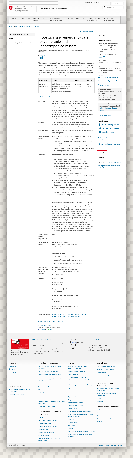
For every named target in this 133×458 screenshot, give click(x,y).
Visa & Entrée (80, 20)
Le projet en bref (46, 96)
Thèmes (99, 413)
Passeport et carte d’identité (76, 371)
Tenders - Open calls (15, 378)
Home (11, 26)
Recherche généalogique (75, 406)
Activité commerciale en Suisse (106, 378)
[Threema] (46, 329)
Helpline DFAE (94, 339)
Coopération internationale (111, 20)
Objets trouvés (72, 397)
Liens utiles (71, 419)
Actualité (13, 20)
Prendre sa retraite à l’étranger (47, 426)
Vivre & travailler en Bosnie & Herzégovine (57, 20)
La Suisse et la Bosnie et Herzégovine (94, 20)
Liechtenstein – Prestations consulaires (79, 412)
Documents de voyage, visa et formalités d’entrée (50, 380)
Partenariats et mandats (104, 419)
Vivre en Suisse (101, 372)
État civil (70, 428)
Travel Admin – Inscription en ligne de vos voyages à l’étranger (80, 415)
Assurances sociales (73, 394)
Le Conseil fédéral (18, 3)
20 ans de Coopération (16, 381)
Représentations (24, 20)
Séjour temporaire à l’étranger (47, 420)
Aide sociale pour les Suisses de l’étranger (80, 385)
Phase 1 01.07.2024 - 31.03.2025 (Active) (66, 316)
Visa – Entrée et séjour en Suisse (106, 366)
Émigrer (40, 417)
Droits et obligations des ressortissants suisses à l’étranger (49, 439)
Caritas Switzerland (113, 162)
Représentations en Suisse (46, 432)
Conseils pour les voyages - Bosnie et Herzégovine (49, 367)
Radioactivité (42, 393)
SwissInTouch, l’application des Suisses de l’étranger (80, 435)
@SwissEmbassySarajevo (110, 125)
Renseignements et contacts (105, 369)
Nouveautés (12, 366)
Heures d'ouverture (106, 85)
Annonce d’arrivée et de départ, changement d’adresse (77, 367)
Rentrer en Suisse (43, 429)
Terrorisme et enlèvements (46, 387)
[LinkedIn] (44, 329)
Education (100, 401)
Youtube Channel (108, 132)
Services (70, 20)
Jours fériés (12, 372)
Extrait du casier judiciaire (75, 403)
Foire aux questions (44, 384)
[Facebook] (39, 329)
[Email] (51, 329)
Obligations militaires (74, 400)
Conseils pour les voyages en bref (48, 371)
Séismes (40, 390)
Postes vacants (13, 375)
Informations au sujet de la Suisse (107, 375)
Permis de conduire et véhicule (77, 377)
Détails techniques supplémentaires (52, 321)
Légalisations (72, 388)
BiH (41, 58)
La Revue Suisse (72, 422)
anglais (42, 56)
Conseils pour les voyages (40, 20)
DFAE (32, 3)
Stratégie (99, 410)
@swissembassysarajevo (110, 128)
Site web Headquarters (107, 81)
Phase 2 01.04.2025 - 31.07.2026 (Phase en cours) (69, 314)
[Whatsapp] (48, 329)
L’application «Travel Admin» (47, 406)
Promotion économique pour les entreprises (81, 431)
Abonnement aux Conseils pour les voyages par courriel (51, 402)
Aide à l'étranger (43, 396)
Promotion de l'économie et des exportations (106, 394)
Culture (99, 398)
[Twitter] (42, 329)
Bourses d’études (73, 409)
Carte (101, 57)
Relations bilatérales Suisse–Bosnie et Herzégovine (108, 390)
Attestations (71, 391)
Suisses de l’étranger (44, 435)
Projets (99, 416)
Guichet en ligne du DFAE (42, 339)
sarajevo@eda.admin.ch (109, 77)
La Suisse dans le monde (47, 3)
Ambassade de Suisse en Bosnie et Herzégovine (19, 390)
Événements (12, 369)
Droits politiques (73, 374)
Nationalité (71, 425)
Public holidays (105, 116)
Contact (101, 35)
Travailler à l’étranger (44, 423)
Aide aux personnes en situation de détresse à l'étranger (81, 381)
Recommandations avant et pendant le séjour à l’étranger (50, 375)
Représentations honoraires (17, 394)
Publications (100, 422)
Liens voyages (42, 399)
